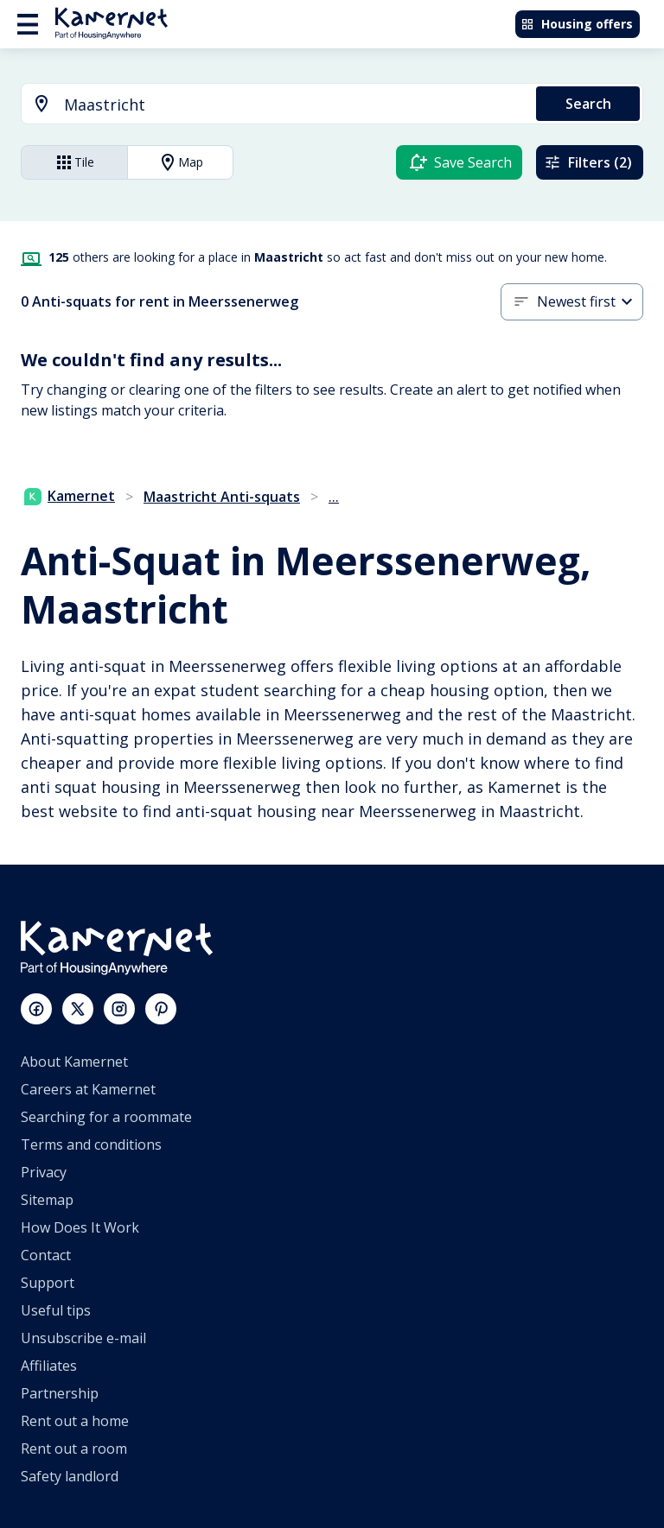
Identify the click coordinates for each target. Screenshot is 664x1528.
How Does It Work (80, 1227)
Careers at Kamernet (88, 1089)
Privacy (44, 1172)
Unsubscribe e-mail (83, 1337)
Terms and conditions (91, 1144)
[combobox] (268, 105)
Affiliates (49, 1365)
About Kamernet (74, 1061)
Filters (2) (588, 162)
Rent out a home (75, 1420)
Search (588, 103)
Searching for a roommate (106, 1116)
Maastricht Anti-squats (222, 496)
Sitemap (47, 1199)
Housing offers (576, 24)
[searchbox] (294, 105)
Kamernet (69, 495)
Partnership (60, 1393)
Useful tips (56, 1310)
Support (47, 1282)
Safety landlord (69, 1476)
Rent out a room (74, 1448)
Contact (46, 1255)
